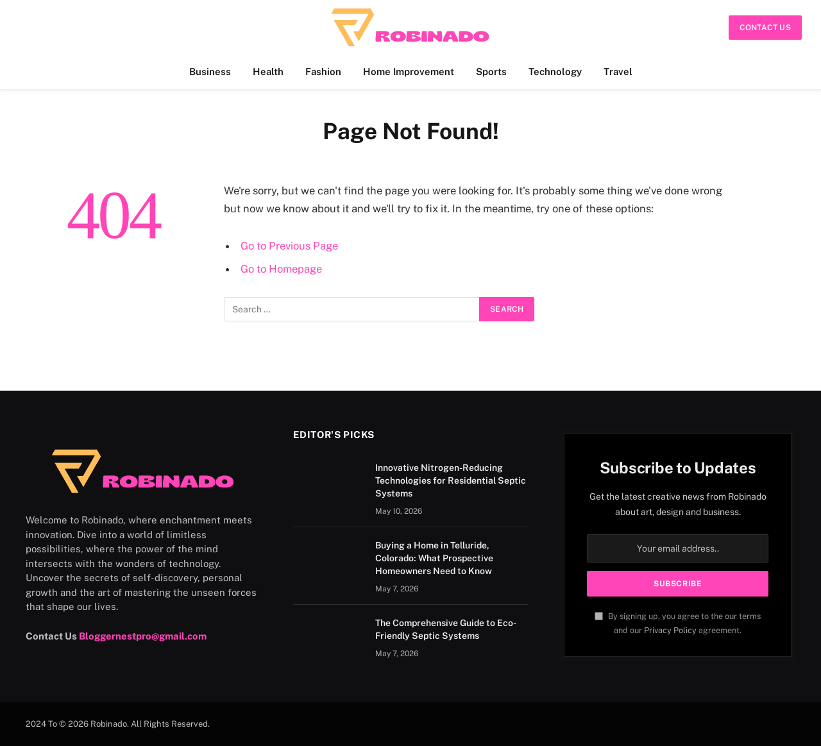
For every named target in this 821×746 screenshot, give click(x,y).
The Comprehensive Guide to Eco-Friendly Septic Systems (445, 629)
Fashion (323, 71)
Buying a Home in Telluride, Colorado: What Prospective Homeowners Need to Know (434, 558)
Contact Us (765, 27)
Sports (491, 71)
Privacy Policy (670, 630)
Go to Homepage (281, 268)
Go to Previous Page (289, 245)
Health (268, 71)
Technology (555, 71)
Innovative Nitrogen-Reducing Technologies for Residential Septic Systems (450, 480)
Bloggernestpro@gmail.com (143, 636)
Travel (618, 71)
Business (210, 71)
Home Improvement (408, 71)
